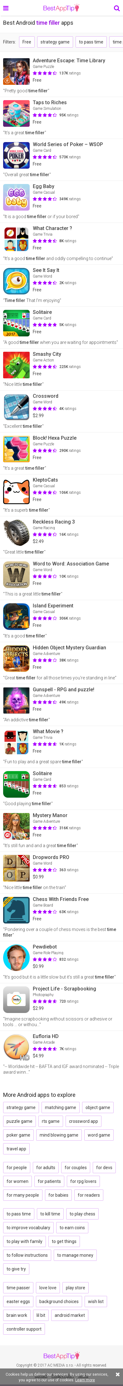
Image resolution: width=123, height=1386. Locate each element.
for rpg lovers (83, 1181)
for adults (45, 1167)
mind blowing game (59, 1135)
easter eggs (18, 1301)
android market (70, 1315)
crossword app (83, 1121)
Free (26, 41)
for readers (89, 1195)
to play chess (82, 1213)
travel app (16, 1148)
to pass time (91, 41)
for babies (58, 1195)
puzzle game (19, 1121)
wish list (96, 1301)
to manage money (75, 1255)
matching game (60, 1107)
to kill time (50, 1213)
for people (17, 1167)
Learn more (85, 1380)
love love (48, 1287)
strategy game (55, 41)
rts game (51, 1121)
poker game (18, 1135)
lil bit (41, 1315)
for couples (76, 1167)
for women (17, 1181)
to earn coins (72, 1227)
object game (98, 1107)
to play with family (24, 1241)
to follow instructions (27, 1255)
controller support (24, 1329)
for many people (23, 1195)
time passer (18, 1287)
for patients (49, 1181)
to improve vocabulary (28, 1227)
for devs (104, 1167)
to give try (16, 1268)
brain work (17, 1315)
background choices (59, 1301)
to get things (64, 1241)
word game (99, 1135)
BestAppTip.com (61, 7)
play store (75, 1287)
